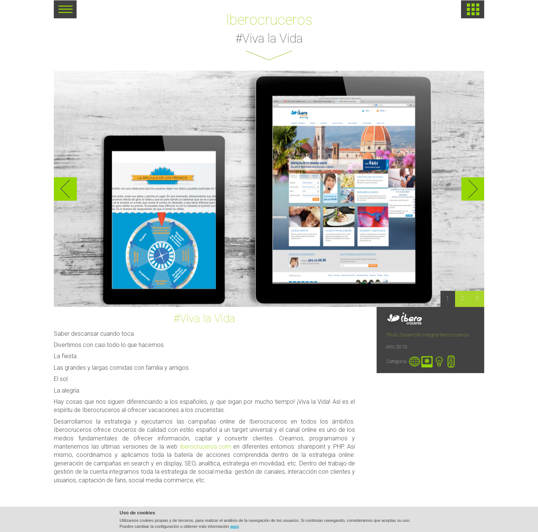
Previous (65, 189)
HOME (472, 9)
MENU (65, 12)
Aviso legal (292, 522)
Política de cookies (333, 522)
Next (472, 189)
